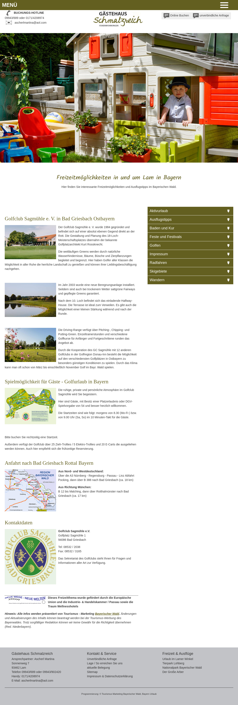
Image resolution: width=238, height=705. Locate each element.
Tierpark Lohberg (173, 663)
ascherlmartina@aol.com (30, 22)
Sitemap (92, 672)
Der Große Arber (173, 672)
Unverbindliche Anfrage (102, 659)
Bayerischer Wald (107, 613)
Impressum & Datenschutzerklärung (110, 676)
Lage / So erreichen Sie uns (104, 663)
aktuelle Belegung (98, 667)
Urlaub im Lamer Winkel (177, 659)
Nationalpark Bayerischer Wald (182, 667)
